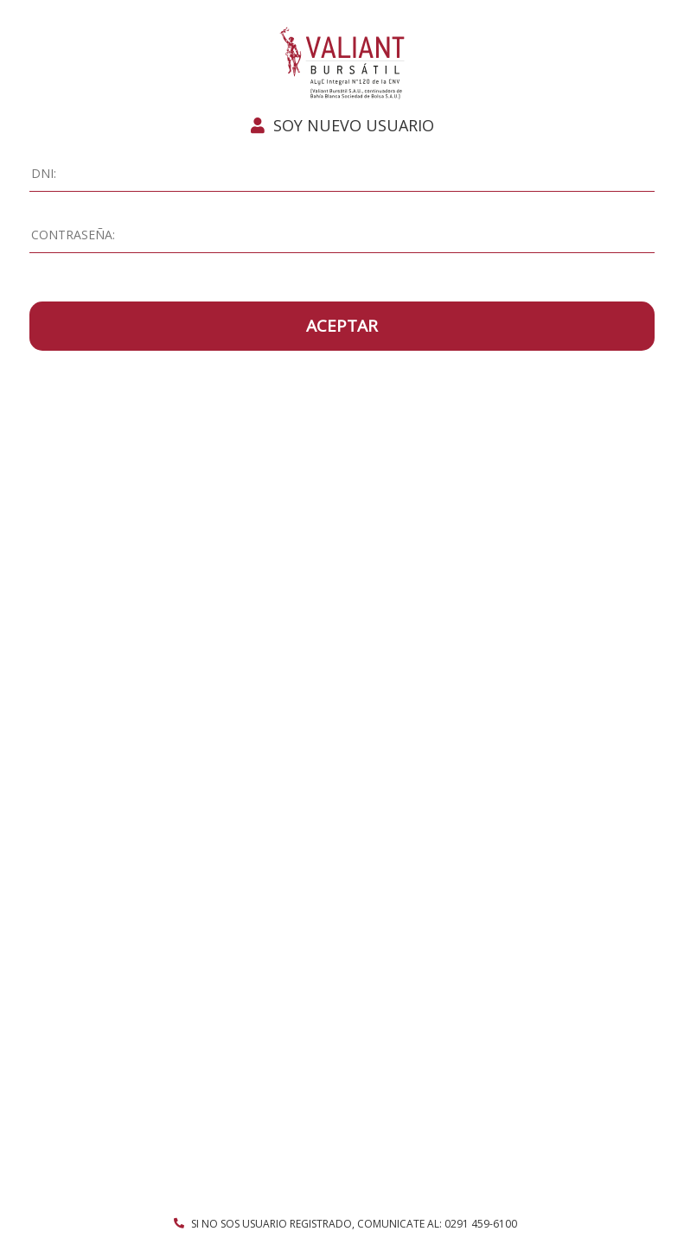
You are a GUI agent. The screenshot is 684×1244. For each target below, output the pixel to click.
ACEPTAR (342, 325)
